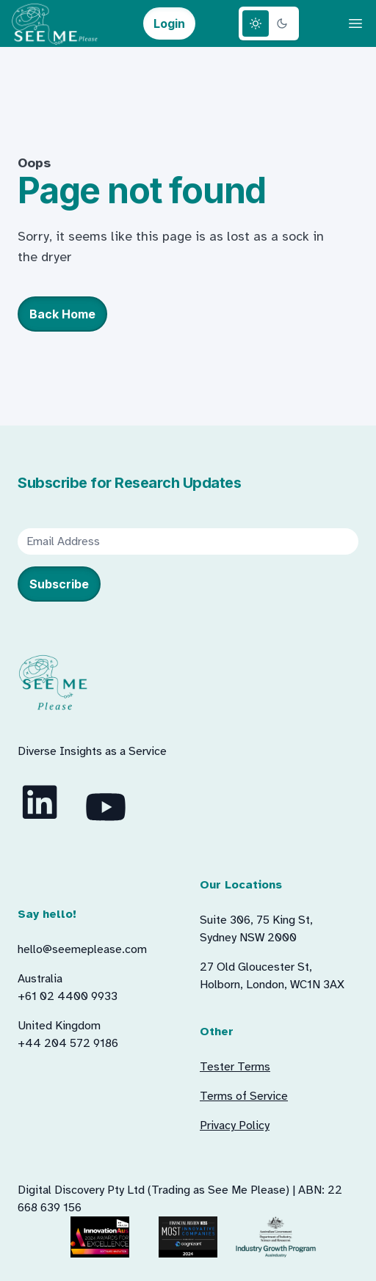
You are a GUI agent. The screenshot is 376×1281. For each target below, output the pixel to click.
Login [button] (169, 23)
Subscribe (59, 584)
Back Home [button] (62, 314)
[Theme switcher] (269, 23)
